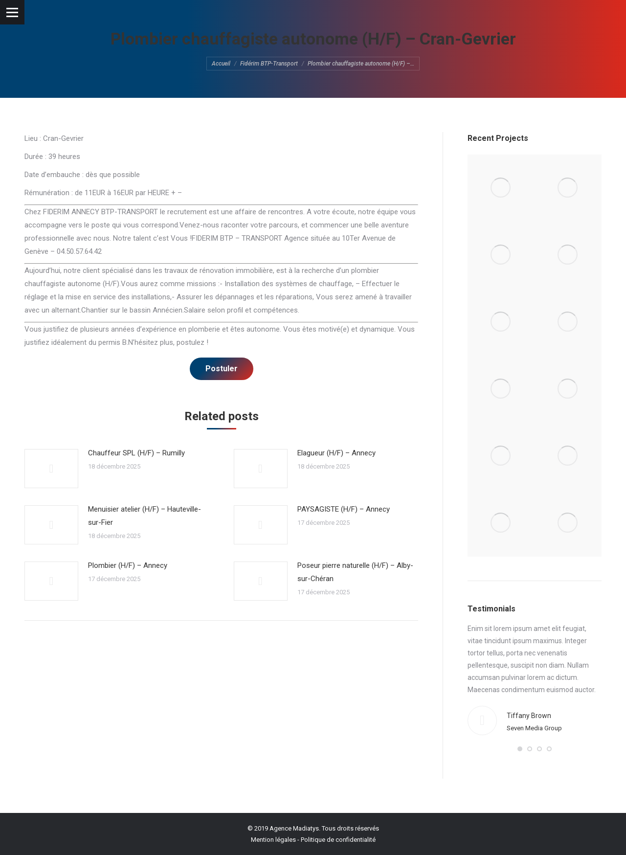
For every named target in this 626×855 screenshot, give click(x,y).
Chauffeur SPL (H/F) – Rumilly (136, 453)
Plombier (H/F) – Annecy (127, 565)
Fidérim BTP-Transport (269, 63)
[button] (519, 748)
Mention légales (273, 839)
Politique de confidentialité (338, 839)
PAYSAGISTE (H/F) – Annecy (343, 509)
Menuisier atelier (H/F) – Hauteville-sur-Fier (144, 516)
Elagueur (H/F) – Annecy (336, 453)
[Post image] (51, 468)
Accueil (221, 63)
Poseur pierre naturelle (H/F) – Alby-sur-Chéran (355, 572)
